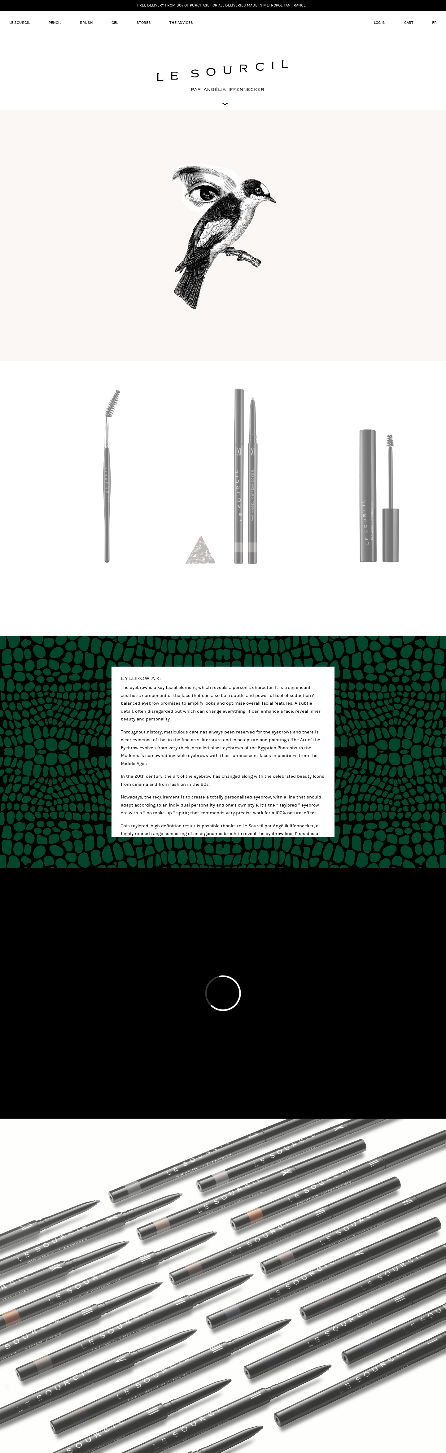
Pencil (55, 22)
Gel (115, 22)
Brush (86, 22)
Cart (408, 22)
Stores (144, 22)
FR (434, 22)
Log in (380, 22)
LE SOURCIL (19, 22)
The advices (181, 22)
